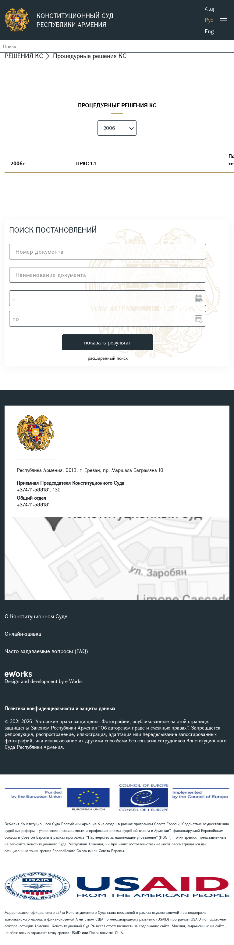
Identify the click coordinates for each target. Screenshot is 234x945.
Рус (209, 20)
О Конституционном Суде (36, 616)
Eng (209, 31)
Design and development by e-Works (44, 681)
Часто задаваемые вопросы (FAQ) (46, 651)
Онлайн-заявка (23, 633)
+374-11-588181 (33, 489)
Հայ (209, 8)
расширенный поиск (108, 358)
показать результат (107, 342)
